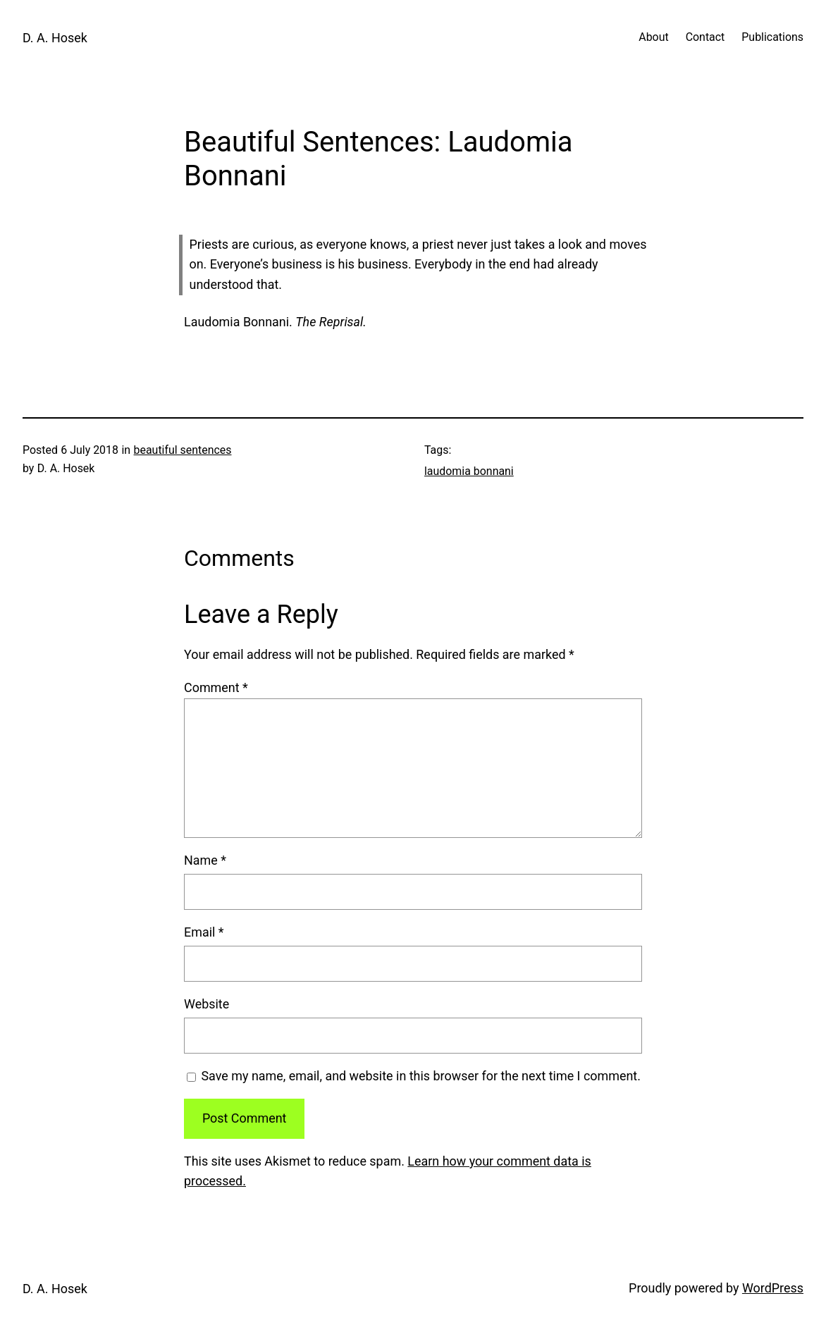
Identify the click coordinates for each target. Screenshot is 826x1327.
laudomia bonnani (469, 471)
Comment (216, 687)
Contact (705, 37)
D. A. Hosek (55, 37)
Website (206, 1003)
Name (205, 860)
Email (204, 932)
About (653, 37)
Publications (772, 37)
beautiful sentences (183, 450)
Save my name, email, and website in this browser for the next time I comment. (420, 1075)
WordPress (772, 1287)
